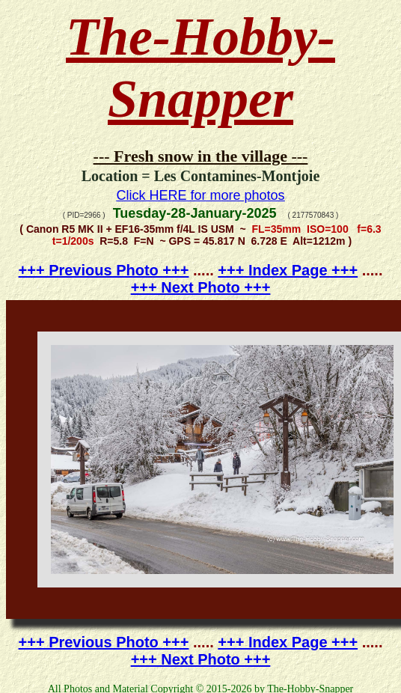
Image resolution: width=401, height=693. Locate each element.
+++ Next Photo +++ (201, 287)
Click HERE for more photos (200, 195)
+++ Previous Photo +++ (104, 270)
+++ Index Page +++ (288, 270)
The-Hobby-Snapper (200, 68)
